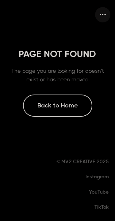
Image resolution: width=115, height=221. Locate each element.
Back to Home (57, 105)
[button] (102, 14)
